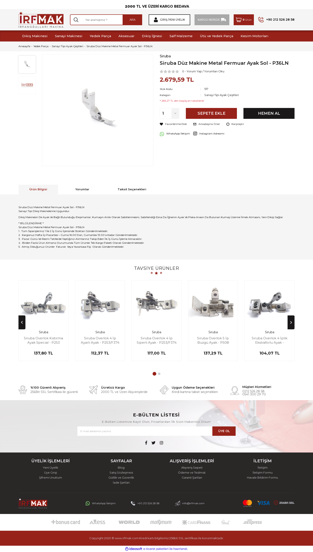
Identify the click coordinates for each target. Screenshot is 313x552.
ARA (132, 19)
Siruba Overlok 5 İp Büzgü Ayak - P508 (213, 340)
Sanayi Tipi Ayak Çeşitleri (221, 95)
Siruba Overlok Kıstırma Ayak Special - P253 (43, 340)
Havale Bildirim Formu (262, 477)
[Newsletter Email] (156, 431)
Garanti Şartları (192, 477)
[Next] (291, 322)
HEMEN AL (269, 113)
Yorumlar (82, 189)
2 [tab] (159, 374)
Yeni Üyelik (50, 467)
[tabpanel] (43, 322)
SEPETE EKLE (211, 113)
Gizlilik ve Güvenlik (121, 477)
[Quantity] (169, 113)
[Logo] (40, 20)
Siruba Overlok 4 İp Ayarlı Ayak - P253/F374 (100, 340)
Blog (121, 467)
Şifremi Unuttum (50, 477)
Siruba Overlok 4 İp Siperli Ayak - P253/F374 (156, 340)
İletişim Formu (263, 472)
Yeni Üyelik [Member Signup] (177, 19)
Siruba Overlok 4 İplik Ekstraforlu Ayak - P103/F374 (269, 340)
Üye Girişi (50, 472)
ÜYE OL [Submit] (224, 431)
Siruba (165, 56)
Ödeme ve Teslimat (192, 472)
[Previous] (21, 322)
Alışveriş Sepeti (192, 467)
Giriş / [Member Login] (164, 19)
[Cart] (244, 19)
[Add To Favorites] (173, 124)
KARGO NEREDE (209, 19)
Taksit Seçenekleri (132, 189)
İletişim (263, 467)
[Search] (106, 19)
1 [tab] (154, 374)
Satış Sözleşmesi (121, 472)
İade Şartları (121, 482)
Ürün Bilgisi (38, 189)
